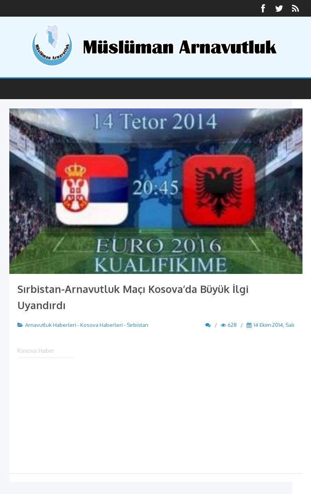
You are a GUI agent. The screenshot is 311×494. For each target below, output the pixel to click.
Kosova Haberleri (101, 325)
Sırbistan (137, 325)
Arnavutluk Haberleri (50, 325)
